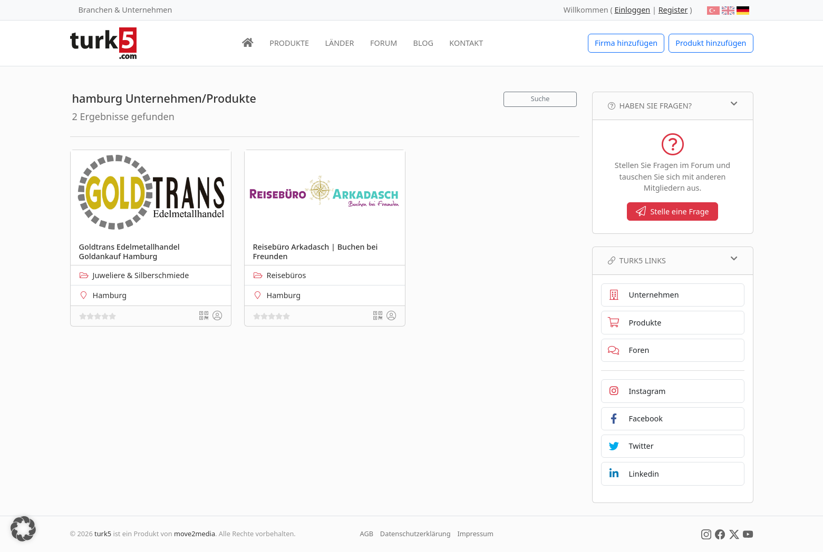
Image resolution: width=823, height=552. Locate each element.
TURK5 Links (673, 260)
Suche (540, 98)
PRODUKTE (289, 43)
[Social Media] (706, 533)
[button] (23, 529)
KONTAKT (466, 43)
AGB (367, 533)
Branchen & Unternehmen (125, 10)
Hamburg (110, 295)
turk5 (102, 533)
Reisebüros (286, 275)
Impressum (475, 533)
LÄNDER (339, 43)
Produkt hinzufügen (710, 43)
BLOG (423, 43)
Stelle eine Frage (672, 211)
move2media (194, 533)
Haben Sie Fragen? (673, 105)
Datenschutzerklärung (415, 533)
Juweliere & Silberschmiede (141, 275)
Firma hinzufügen (626, 43)
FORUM (383, 43)
